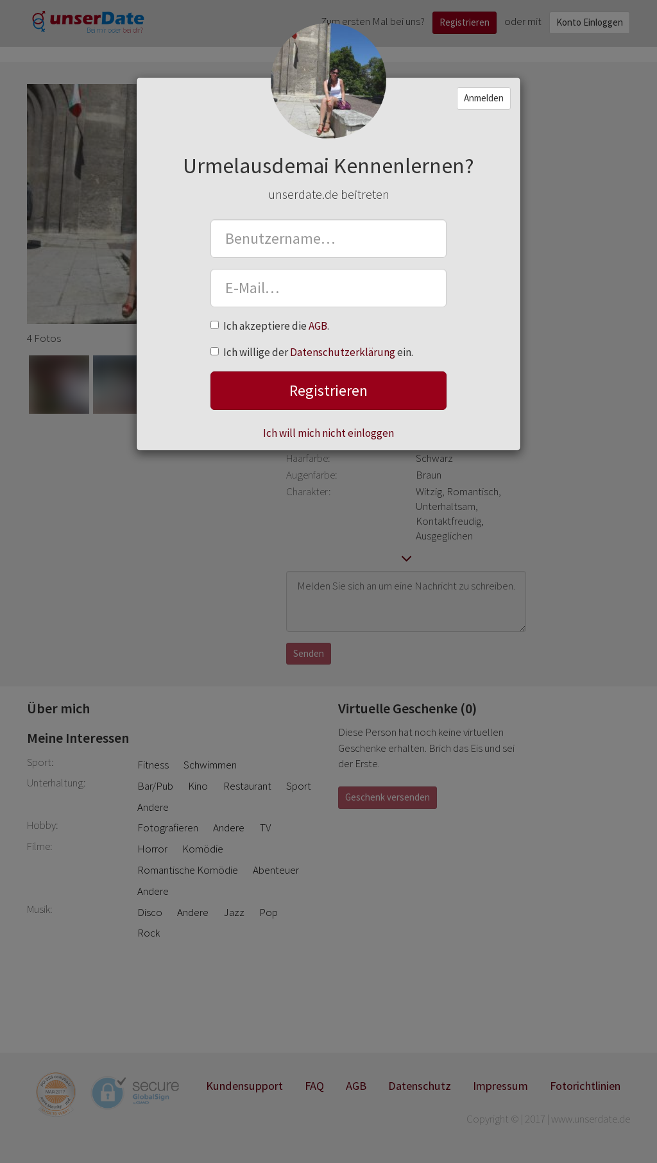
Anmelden (484, 98)
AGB (318, 326)
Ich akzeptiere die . (269, 326)
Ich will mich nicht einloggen (328, 433)
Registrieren (328, 390)
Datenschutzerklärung (342, 352)
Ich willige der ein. (311, 352)
